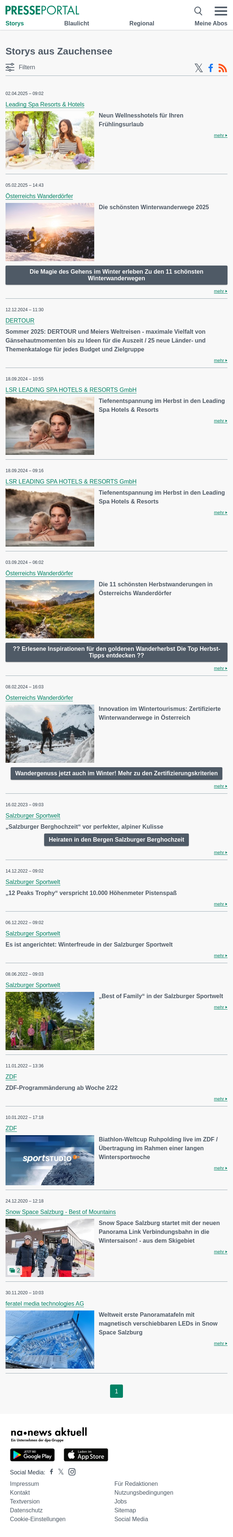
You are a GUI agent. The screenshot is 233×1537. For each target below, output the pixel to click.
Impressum (24, 1484)
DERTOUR (20, 320)
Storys (15, 23)
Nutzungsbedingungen (143, 1492)
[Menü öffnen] (220, 11)
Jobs (120, 1501)
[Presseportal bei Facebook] (49, 1472)
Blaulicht (76, 23)
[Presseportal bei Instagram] (69, 1471)
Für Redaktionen (136, 1484)
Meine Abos (211, 23)
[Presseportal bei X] (58, 1472)
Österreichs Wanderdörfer (39, 196)
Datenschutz (26, 1510)
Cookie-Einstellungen (38, 1519)
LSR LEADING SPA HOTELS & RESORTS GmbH (71, 390)
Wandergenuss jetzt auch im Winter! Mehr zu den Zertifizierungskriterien (116, 773)
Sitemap (125, 1510)
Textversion (25, 1501)
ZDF (11, 1077)
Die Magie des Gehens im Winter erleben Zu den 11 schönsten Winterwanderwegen (117, 275)
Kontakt (20, 1492)
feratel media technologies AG (45, 1304)
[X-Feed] (199, 68)
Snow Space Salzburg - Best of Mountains (61, 1212)
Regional (142, 23)
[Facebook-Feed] (210, 68)
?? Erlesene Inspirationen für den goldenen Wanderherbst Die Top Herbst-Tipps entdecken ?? (116, 652)
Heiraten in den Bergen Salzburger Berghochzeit (116, 839)
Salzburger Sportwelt (33, 816)
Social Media (131, 1519)
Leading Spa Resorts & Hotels (45, 104)
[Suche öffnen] (198, 11)
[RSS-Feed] (222, 68)
